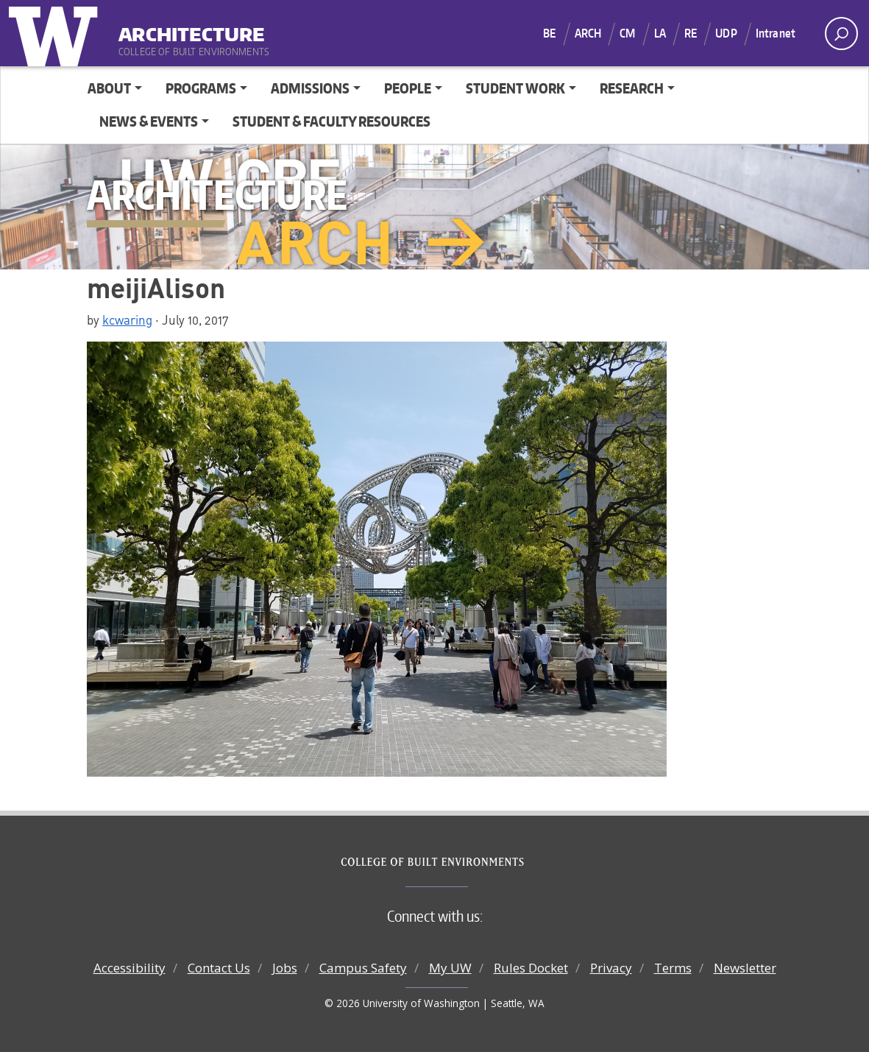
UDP (726, 33)
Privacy (611, 967)
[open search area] (841, 33)
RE (690, 33)
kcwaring (127, 319)
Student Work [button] (515, 88)
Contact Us (219, 967)
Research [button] (632, 88)
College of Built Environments (464, 862)
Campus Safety (363, 967)
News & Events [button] (148, 121)
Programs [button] (201, 88)
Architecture (191, 29)
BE (549, 33)
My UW (450, 967)
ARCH (588, 33)
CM (627, 33)
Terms (673, 967)
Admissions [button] (310, 88)
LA (660, 33)
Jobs (284, 967)
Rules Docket (531, 967)
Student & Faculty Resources (331, 121)
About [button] (109, 88)
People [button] (407, 88)
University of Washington (56, 33)
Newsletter (745, 967)
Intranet (775, 33)
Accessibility (129, 967)
